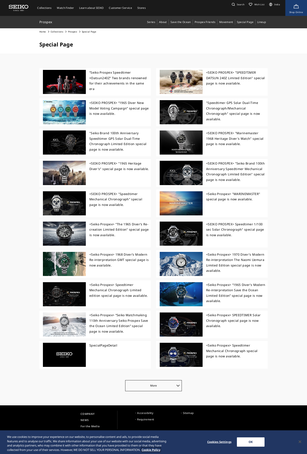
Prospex (72, 31)
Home (42, 31)
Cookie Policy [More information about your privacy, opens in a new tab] (151, 452)
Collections (57, 31)
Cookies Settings (219, 444)
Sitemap (188, 413)
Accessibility (145, 413)
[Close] (300, 444)
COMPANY (87, 414)
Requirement (145, 419)
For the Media (90, 426)
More (165, 385)
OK (251, 444)
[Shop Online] (296, 8)
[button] (237, 4)
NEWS (85, 420)
